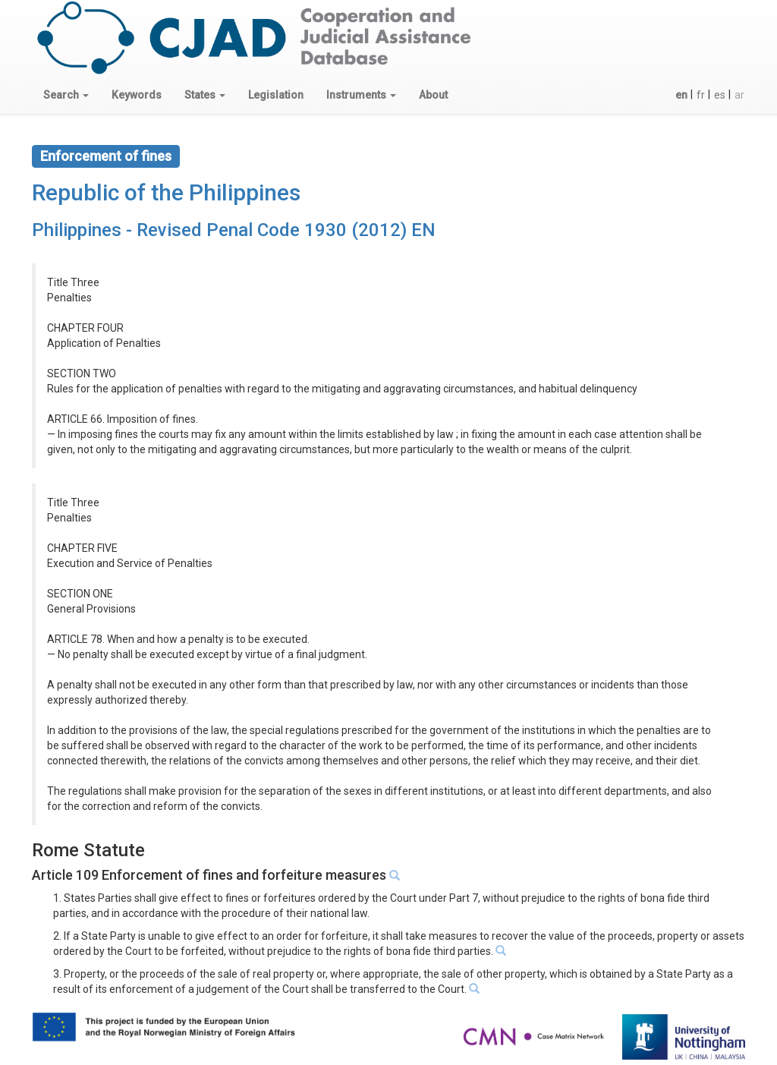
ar (739, 95)
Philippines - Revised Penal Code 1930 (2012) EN (234, 230)
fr (701, 95)
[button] (66, 95)
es (719, 95)
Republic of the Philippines (166, 192)
